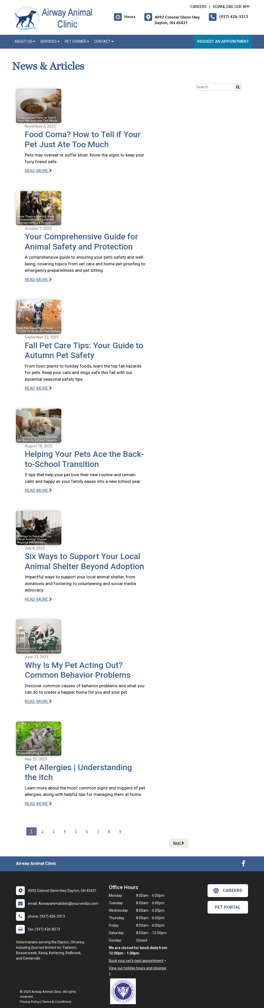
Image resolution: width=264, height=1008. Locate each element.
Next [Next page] (178, 843)
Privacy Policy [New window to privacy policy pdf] (30, 1002)
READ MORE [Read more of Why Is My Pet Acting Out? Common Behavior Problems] (38, 701)
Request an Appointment (223, 41)
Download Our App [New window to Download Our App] (231, 6)
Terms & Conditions (56, 1002)
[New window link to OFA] (124, 991)
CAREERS (198, 6)
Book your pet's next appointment (136, 961)
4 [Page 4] (65, 831)
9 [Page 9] (120, 831)
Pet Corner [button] (77, 41)
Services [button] (50, 41)
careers (227, 890)
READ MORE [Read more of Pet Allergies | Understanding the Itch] (38, 803)
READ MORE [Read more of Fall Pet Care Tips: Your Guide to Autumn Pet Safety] (38, 388)
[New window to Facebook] (243, 865)
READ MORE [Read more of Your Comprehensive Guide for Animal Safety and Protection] (38, 279)
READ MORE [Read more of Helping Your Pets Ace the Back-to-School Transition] (38, 490)
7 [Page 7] (98, 831)
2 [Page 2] (43, 831)
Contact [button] (103, 41)
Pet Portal (228, 907)
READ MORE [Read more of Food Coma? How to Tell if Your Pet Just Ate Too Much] (38, 170)
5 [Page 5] (76, 831)
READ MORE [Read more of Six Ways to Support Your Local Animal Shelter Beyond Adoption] (38, 599)
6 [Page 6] (87, 831)
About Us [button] (25, 41)
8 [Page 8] (109, 831)
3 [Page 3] (54, 831)
